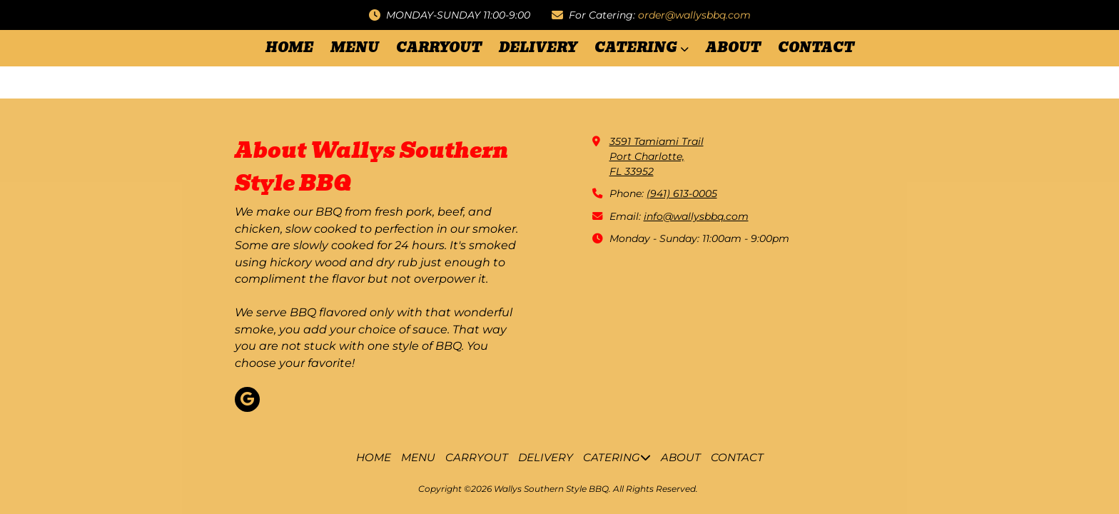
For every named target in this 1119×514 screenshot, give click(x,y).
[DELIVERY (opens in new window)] (538, 48)
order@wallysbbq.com (694, 15)
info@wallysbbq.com (696, 216)
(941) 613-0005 (682, 193)
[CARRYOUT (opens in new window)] (439, 48)
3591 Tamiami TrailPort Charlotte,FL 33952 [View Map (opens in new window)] (656, 156)
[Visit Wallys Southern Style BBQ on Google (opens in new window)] (247, 399)
